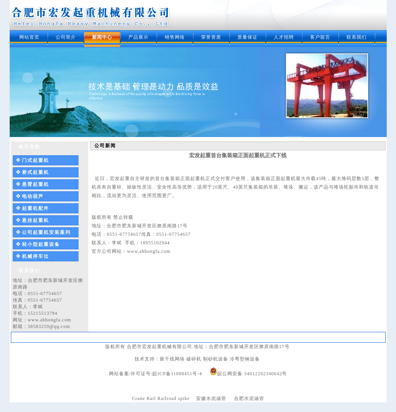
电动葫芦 (33, 196)
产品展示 (138, 37)
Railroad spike (173, 398)
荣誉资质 (211, 37)
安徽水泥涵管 (211, 398)
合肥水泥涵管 (249, 398)
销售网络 (175, 37)
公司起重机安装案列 (46, 232)
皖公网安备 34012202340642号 (252, 373)
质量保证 (247, 37)
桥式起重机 (35, 172)
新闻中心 (102, 37)
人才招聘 (284, 37)
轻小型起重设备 (41, 244)
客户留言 (320, 37)
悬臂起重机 (35, 184)
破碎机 (193, 359)
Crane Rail (144, 398)
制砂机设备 (215, 359)
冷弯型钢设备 (245, 359)
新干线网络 (172, 359)
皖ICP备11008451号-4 (177, 373)
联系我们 (356, 37)
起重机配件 (35, 208)
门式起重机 (35, 160)
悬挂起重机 (35, 220)
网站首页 (29, 37)
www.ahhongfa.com (50, 320)
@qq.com (60, 326)
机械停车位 (35, 256)
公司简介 (66, 37)
